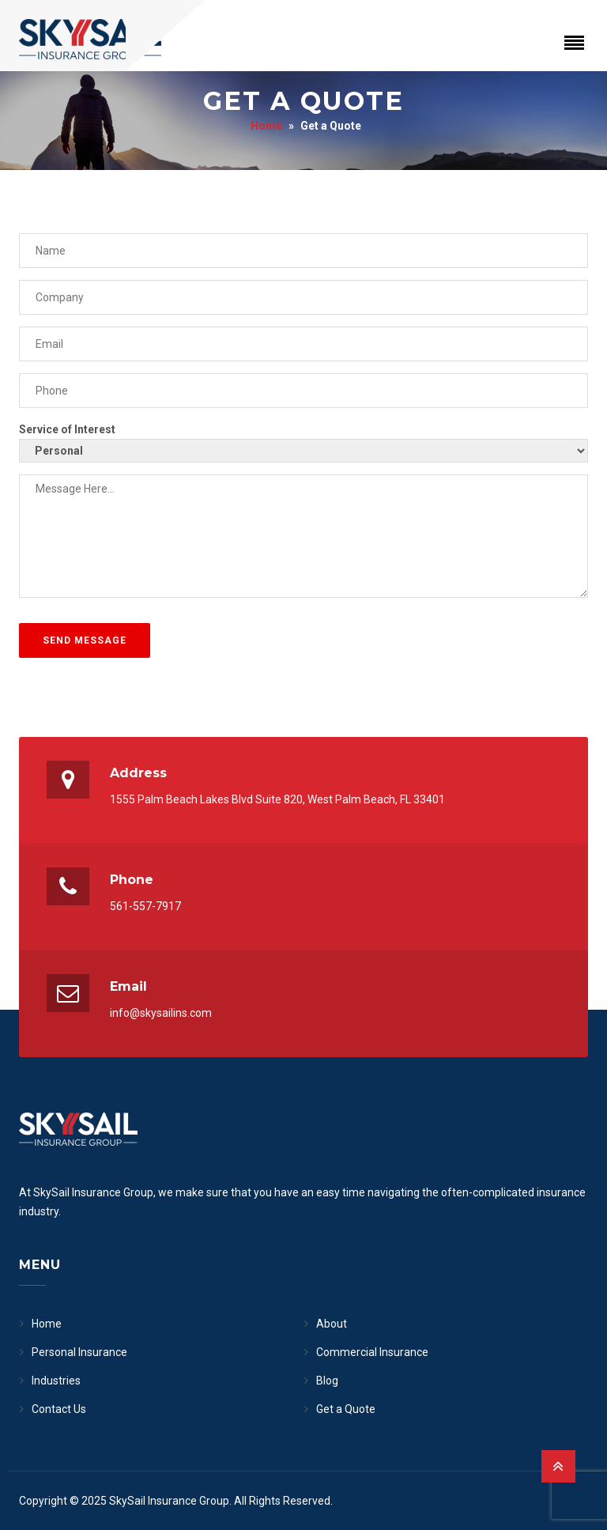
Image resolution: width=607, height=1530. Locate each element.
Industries (56, 1380)
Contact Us (59, 1409)
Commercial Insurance (372, 1352)
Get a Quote (345, 1409)
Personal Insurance (79, 1352)
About (331, 1323)
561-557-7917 (145, 906)
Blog (327, 1380)
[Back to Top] (558, 1466)
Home (266, 125)
